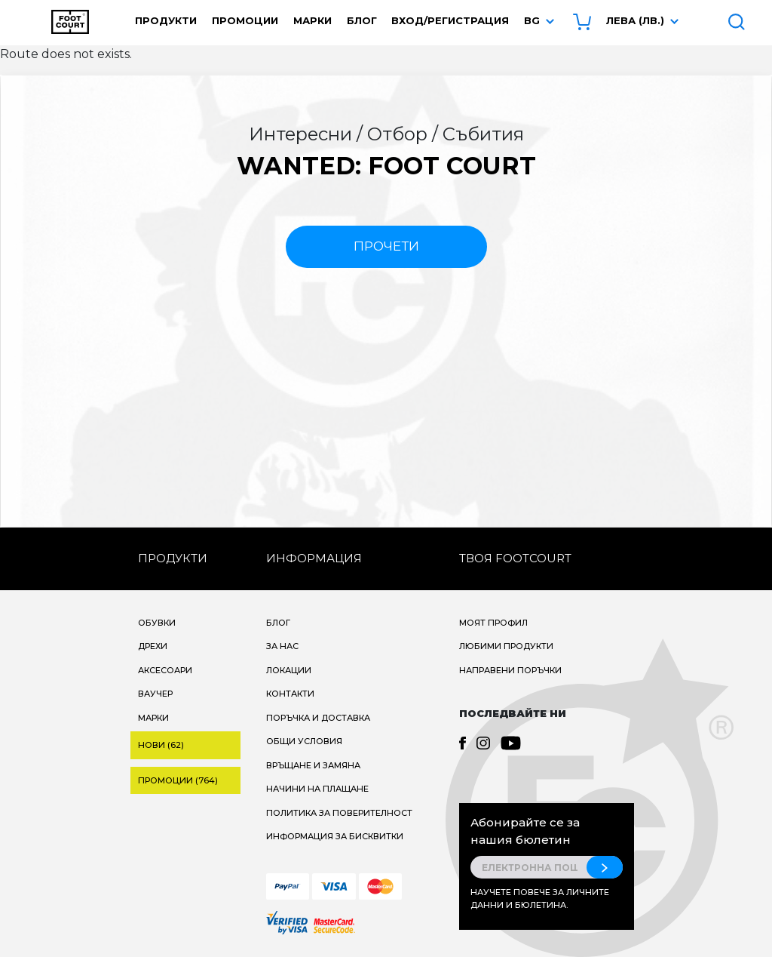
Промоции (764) (178, 780)
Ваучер (155, 693)
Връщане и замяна (313, 765)
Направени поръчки (510, 670)
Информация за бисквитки (334, 836)
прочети (386, 246)
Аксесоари (165, 670)
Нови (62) (161, 745)
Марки (312, 20)
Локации (288, 670)
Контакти (290, 693)
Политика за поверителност (339, 813)
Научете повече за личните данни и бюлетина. (539, 898)
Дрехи (152, 646)
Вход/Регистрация (450, 20)
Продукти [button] (166, 20)
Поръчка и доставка (318, 717)
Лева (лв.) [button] (635, 20)
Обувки (157, 622)
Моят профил (493, 622)
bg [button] (532, 20)
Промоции (245, 20)
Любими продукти (506, 646)
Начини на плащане (317, 788)
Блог (362, 20)
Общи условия (304, 741)
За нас (282, 646)
